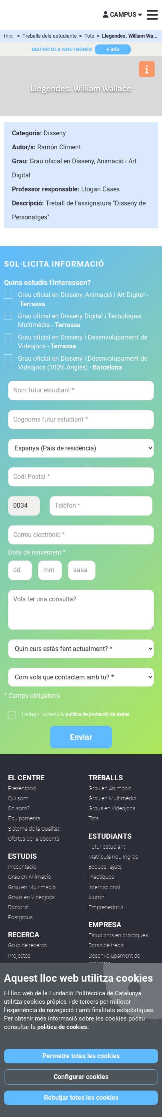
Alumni (97, 897)
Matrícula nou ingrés (113, 857)
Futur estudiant (106, 847)
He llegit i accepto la (75, 714)
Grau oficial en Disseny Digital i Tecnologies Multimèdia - (80, 320)
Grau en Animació (29, 877)
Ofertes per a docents (33, 839)
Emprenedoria (105, 907)
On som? (19, 808)
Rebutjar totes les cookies (81, 1097)
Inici (9, 36)
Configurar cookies (81, 1077)
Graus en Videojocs (31, 897)
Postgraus (20, 917)
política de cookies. (63, 1027)
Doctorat (18, 907)
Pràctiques (101, 877)
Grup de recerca (27, 945)
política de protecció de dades (97, 714)
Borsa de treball (107, 945)
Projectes (19, 955)
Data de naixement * (37, 552)
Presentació (22, 788)
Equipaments (24, 818)
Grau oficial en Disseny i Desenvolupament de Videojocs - (82, 341)
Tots (90, 36)
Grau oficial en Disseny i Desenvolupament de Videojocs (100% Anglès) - (82, 363)
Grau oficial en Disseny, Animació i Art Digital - (83, 299)
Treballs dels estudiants (50, 36)
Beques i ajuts (105, 867)
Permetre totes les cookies (81, 1056)
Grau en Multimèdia (32, 887)
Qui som (18, 798)
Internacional (104, 887)
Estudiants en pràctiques (118, 935)
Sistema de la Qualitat (33, 829)
